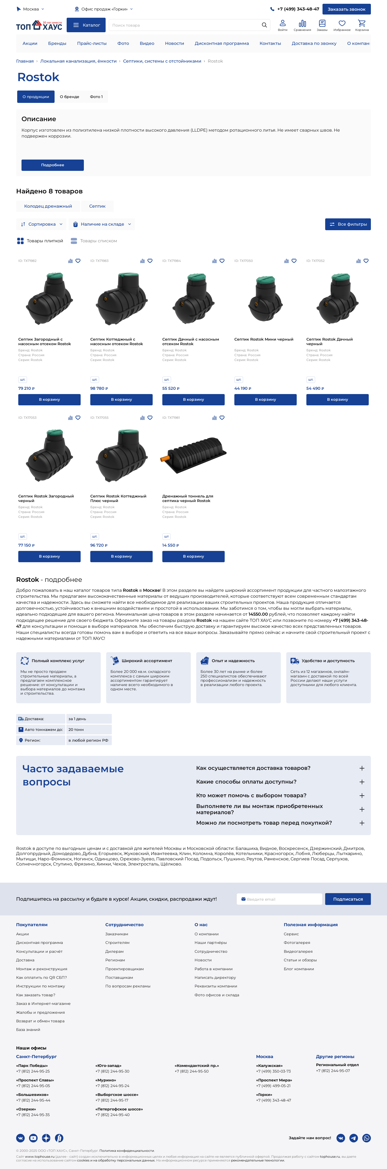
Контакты (270, 43)
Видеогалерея (298, 951)
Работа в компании (214, 968)
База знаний (28, 1029)
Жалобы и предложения (40, 1012)
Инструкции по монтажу (40, 986)
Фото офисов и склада (217, 995)
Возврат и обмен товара (40, 1021)
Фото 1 (96, 96)
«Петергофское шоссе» (119, 1109)
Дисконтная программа (222, 43)
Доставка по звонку (314, 43)
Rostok (215, 61)
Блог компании (299, 968)
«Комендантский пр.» (197, 1065)
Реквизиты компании (216, 986)
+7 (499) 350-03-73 (273, 1071)
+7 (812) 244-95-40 (112, 1114)
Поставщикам (119, 977)
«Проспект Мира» (274, 1080)
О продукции (36, 96)
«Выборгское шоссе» (116, 1094)
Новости (174, 43)
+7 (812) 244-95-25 (33, 1071)
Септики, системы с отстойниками (162, 61)
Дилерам (114, 951)
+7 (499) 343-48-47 (273, 1100)
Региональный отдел (337, 1064)
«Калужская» (269, 1065)
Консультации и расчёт (39, 951)
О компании (361, 43)
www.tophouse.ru (40, 1156)
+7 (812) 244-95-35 (33, 1114)
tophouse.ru (330, 1156)
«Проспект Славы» (35, 1080)
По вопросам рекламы (127, 986)
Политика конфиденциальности (126, 1151)
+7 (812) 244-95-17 (111, 1100)
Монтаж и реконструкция (41, 968)
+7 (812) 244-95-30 (112, 1071)
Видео (147, 43)
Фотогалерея (297, 942)
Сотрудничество (211, 951)
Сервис (291, 934)
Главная (25, 61)
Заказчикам (116, 934)
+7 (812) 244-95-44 (33, 1100)
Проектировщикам (124, 968)
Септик (97, 206)
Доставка (25, 960)
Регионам (115, 960)
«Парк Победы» (32, 1065)
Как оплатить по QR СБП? (41, 977)
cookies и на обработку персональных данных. (116, 1160)
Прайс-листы (92, 43)
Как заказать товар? (35, 995)
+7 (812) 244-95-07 (333, 1070)
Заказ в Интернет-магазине (43, 1003)
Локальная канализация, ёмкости (78, 61)
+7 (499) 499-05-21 (273, 1085)
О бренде (69, 96)
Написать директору (215, 977)
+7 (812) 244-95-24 (112, 1085)
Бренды (57, 43)
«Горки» (264, 1094)
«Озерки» (26, 1109)
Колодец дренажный (48, 206)
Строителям (117, 942)
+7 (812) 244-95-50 (192, 1071)
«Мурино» (105, 1080)
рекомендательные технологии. (258, 1160)
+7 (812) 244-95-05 (33, 1085)
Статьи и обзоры (300, 960)
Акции (30, 43)
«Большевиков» (32, 1094)
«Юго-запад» (108, 1065)
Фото (123, 43)
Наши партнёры (211, 942)
